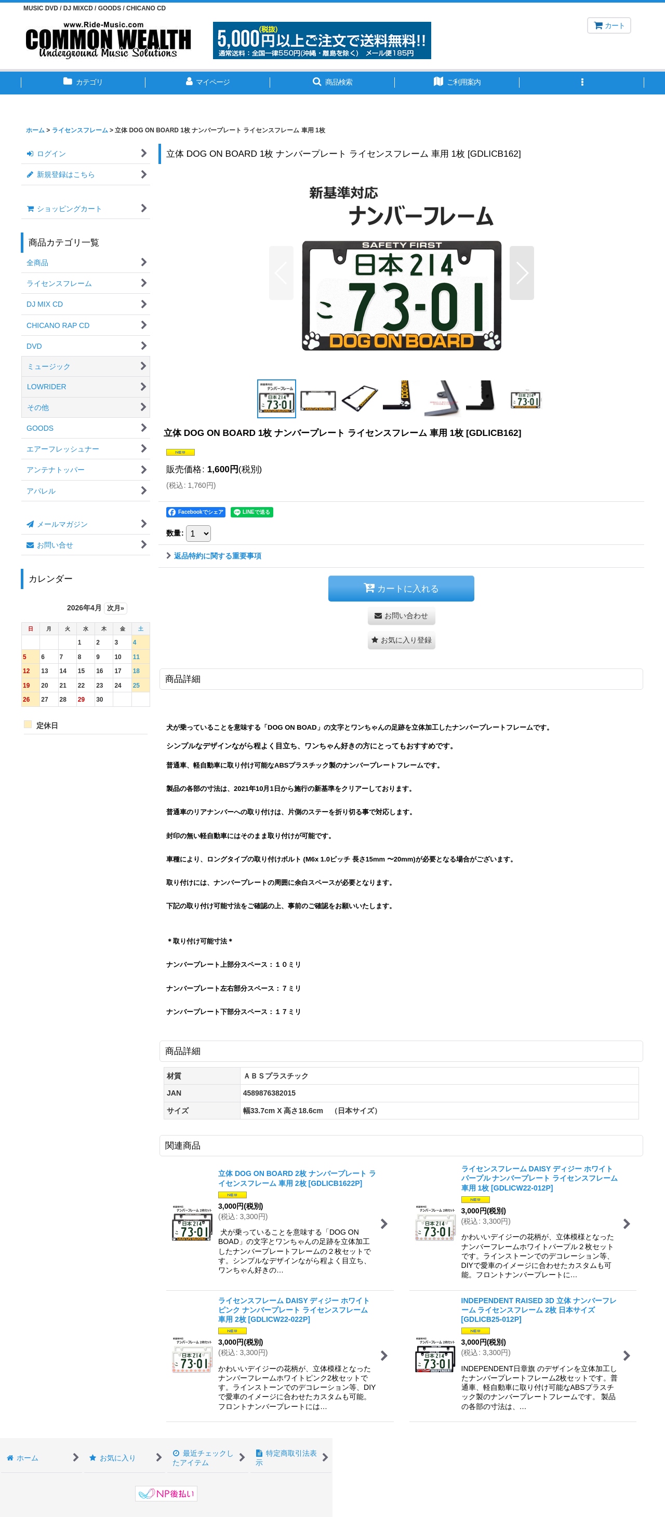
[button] (332, 83)
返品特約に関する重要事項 (213, 556)
